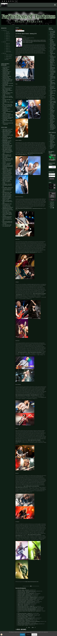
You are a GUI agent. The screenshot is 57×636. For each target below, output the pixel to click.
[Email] (52, 176)
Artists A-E (8, 33)
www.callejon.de (19, 294)
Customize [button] (34, 634)
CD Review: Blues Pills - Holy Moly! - (26, 592)
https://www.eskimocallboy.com (21, 154)
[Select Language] (20, 31)
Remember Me (52, 190)
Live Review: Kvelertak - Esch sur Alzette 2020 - (28, 593)
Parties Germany (9, 54)
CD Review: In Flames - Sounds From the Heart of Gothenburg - (31, 621)
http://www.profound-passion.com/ (31, 581)
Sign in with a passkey (52, 195)
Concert (5, 30)
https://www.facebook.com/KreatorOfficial (31, 486)
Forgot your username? (52, 205)
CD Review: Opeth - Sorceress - (26, 625)
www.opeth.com (18, 441)
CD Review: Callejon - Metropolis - (26, 590)
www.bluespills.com (33, 252)
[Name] (52, 174)
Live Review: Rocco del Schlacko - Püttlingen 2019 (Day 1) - (30, 597)
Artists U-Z (8, 40)
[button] (16, 629)
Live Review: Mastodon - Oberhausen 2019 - (28, 602)
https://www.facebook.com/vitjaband (33, 97)
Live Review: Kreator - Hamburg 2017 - (27, 620)
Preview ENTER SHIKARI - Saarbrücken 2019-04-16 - (29, 601)
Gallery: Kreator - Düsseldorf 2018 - (26, 604)
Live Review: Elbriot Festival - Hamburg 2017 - (28, 615)
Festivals (7, 31)
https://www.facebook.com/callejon (39, 293)
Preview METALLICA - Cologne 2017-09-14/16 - (28, 619)
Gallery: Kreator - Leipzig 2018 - (26, 605)
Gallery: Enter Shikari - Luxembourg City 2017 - (28, 614)
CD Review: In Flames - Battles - (26, 616)
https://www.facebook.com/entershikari (23, 394)
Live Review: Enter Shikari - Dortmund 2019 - (28, 600)
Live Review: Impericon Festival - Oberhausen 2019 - (29, 599)
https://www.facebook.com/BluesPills (22, 252)
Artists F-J (8, 35)
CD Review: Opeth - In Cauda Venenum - (27, 595)
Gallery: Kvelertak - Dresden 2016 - (26, 622)
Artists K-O (8, 36)
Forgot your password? (52, 202)
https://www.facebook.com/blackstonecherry (24, 208)
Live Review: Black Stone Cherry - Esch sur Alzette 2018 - (30, 607)
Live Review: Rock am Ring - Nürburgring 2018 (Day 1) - (30, 609)
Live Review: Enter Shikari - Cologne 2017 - (28, 613)
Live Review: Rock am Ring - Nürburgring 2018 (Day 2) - (30, 608)
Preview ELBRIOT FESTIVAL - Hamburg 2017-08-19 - (29, 618)
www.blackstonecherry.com (37, 208)
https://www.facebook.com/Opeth (34, 439)
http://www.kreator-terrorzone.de (22, 487)
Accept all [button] (22, 634)
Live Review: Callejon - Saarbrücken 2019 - (28, 594)
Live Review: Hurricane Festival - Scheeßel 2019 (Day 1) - (30, 598)
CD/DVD (4, 41)
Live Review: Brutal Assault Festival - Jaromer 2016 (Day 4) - (30, 623)
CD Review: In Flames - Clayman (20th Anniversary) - (29, 591)
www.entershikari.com (35, 394)
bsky (16, 1)
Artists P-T (8, 38)
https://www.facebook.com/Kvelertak (34, 352)
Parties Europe (9, 56)
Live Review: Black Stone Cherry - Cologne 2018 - (29, 606)
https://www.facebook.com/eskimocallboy (35, 153)
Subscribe (51, 178)
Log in (52, 199)
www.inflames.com (19, 535)
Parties (4, 53)
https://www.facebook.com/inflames (34, 534)
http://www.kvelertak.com (22, 352)
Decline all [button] (28, 634)
